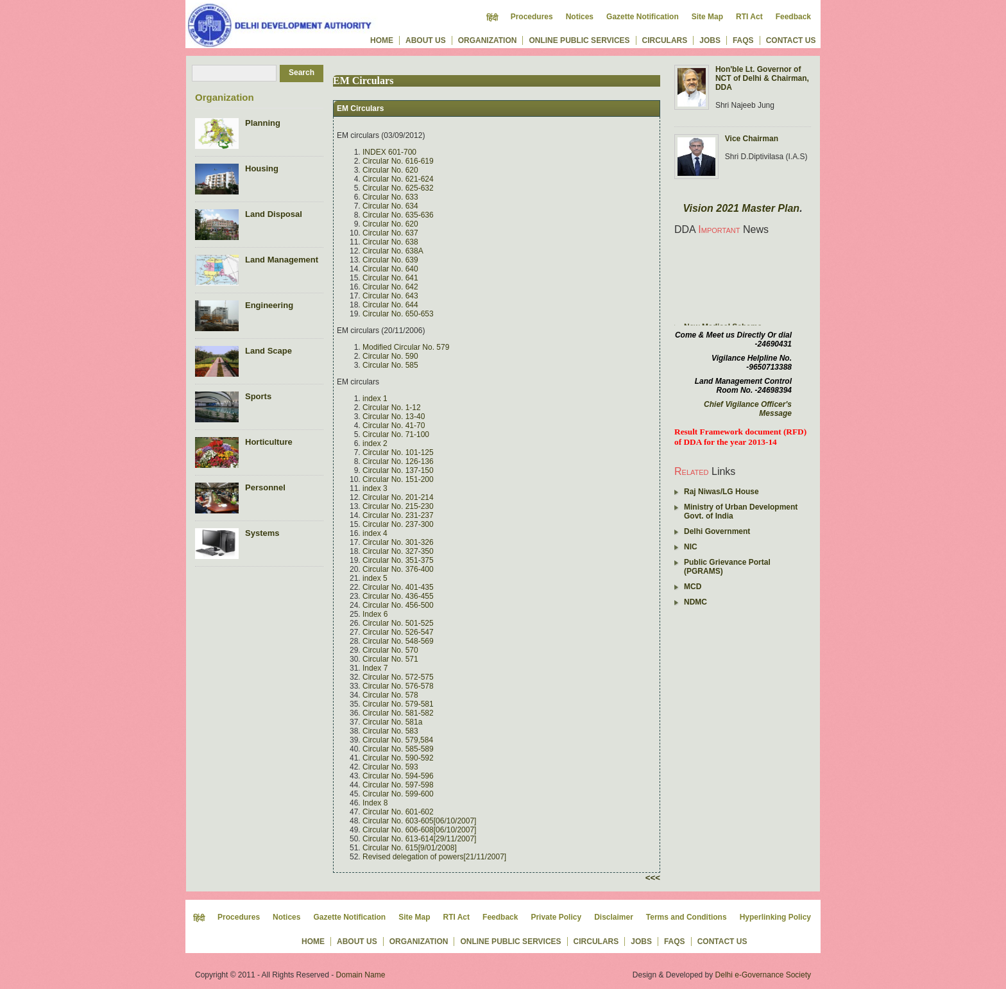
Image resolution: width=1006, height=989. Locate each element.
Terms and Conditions (686, 917)
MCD (692, 586)
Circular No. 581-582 (398, 713)
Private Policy (556, 917)
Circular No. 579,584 (397, 739)
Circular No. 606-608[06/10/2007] (419, 829)
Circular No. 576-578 (398, 686)
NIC (690, 546)
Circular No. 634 (390, 206)
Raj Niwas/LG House (721, 491)
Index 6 (375, 614)
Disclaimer (613, 917)
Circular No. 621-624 (398, 179)
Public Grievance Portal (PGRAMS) (727, 567)
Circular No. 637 (390, 232)
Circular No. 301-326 (398, 542)
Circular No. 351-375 (398, 560)
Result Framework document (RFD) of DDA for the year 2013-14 (740, 437)
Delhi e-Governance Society (763, 974)
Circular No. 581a (392, 722)
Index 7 (375, 668)
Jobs (709, 40)
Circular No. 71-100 (395, 434)
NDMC (695, 602)
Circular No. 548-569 (398, 641)
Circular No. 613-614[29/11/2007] (419, 838)
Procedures (532, 16)
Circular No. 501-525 (398, 623)
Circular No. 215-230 (398, 506)
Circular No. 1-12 (391, 407)
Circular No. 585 (390, 365)
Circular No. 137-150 (398, 470)
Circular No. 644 (390, 304)
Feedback (793, 16)
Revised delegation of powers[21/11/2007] (434, 856)
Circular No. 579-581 (398, 704)
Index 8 (375, 802)
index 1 (375, 398)
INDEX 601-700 (389, 152)
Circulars (665, 40)
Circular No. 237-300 (398, 524)
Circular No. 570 (390, 650)
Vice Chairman (751, 138)
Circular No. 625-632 (398, 188)
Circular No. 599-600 (398, 793)
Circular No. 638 (390, 241)
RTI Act (749, 16)
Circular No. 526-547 (398, 632)
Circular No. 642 (390, 286)
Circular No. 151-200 (398, 479)
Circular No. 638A (392, 250)
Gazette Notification (642, 16)
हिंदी (492, 17)
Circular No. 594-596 (398, 775)
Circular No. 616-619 (398, 161)
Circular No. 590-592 (398, 757)
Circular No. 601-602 (398, 811)
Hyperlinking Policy (775, 917)
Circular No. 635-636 (398, 215)
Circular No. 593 (390, 766)
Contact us (791, 40)
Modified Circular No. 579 (405, 347)
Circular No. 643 (390, 295)
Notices (579, 16)
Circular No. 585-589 (398, 748)
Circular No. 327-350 (398, 551)
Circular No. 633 (390, 197)
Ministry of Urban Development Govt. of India (740, 511)
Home (381, 40)
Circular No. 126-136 (398, 461)
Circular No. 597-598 (398, 784)
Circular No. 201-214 (398, 497)
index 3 (375, 488)
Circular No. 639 (390, 259)
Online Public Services (579, 40)
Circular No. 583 (390, 731)
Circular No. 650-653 (398, 313)
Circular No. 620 (390, 170)
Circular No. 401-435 (398, 587)
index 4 (375, 533)
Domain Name (361, 974)
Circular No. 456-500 (398, 605)
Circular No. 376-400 (398, 569)
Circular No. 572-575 (398, 677)
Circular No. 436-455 (398, 596)
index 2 (375, 443)
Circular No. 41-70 (393, 425)
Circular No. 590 (390, 356)
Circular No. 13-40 (393, 416)
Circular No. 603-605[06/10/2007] (419, 820)
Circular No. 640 (390, 268)
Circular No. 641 (390, 277)
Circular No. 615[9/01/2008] (409, 847)
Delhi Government (717, 531)
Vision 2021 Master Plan (741, 208)
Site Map (707, 16)
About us (425, 40)
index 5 (375, 578)
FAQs (743, 40)
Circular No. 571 (390, 659)
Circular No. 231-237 (398, 515)
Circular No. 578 (390, 695)
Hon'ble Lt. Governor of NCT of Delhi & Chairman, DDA (762, 78)
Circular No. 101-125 (398, 452)
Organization (487, 40)
